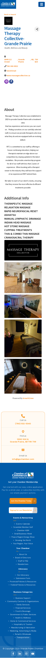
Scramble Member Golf (23, 527)
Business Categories (23, 592)
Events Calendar (23, 524)
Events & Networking (23, 518)
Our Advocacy (23, 575)
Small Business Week (23, 534)
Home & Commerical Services (23, 621)
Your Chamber (23, 548)
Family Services (23, 605)
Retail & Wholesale (23, 634)
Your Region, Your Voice (23, 543)
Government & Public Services (23, 614)
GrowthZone (28, 398)
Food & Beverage (23, 611)
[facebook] (11, 81)
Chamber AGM (23, 530)
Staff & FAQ (23, 561)
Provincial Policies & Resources (23, 582)
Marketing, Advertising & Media (23, 631)
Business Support (23, 598)
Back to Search (10, 14)
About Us (23, 554)
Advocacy (23, 569)
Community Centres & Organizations (23, 601)
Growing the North (23, 540)
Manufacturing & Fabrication (23, 628)
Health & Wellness (23, 618)
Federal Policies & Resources (23, 585)
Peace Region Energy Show (23, 537)
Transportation (23, 637)
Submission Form (23, 578)
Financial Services (23, 608)
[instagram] (6, 81)
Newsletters (23, 564)
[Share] (37, 29)
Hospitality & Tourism (23, 624)
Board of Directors (23, 558)
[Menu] (41, 4)
